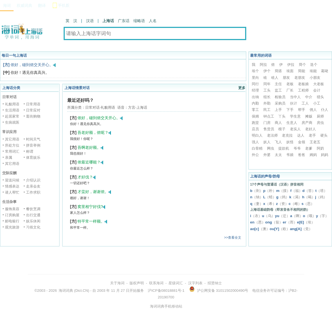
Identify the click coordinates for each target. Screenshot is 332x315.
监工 (278, 90)
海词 (7, 5)
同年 (267, 84)
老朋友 (299, 78)
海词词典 (66, 290)
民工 (267, 110)
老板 (290, 84)
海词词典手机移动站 (166, 306)
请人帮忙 (12, 192)
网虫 (270, 148)
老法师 (272, 135)
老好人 (310, 129)
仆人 (324, 110)
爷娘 (290, 155)
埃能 (313, 71)
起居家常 (12, 116)
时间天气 (33, 139)
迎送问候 (12, 180)
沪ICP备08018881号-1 (166, 290)
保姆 (255, 116)
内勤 (255, 103)
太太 (278, 155)
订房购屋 (12, 215)
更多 (241, 88)
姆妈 (313, 155)
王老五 (315, 142)
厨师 (320, 116)
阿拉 (263, 65)
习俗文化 (33, 227)
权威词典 (24, 5)
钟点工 (268, 116)
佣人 (313, 110)
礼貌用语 (12, 104)
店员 (255, 129)
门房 (267, 123)
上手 (278, 110)
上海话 (108, 21)
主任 (278, 84)
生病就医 (12, 122)
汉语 (90, 21)
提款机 (283, 148)
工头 (267, 90)
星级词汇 (175, 283)
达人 (300, 135)
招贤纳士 (215, 283)
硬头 (324, 135)
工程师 (303, 90)
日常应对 (33, 110)
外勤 (267, 103)
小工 (316, 103)
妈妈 (324, 155)
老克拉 (287, 135)
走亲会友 (33, 186)
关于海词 (117, 283)
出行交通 (33, 215)
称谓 (29, 151)
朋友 (286, 78)
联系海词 (156, 283)
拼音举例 (33, 145)
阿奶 (320, 148)
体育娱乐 (33, 157)
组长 (267, 97)
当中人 (295, 97)
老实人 (295, 129)
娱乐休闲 (33, 221)
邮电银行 (12, 221)
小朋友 (315, 78)
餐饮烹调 (33, 209)
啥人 (274, 78)
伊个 (267, 71)
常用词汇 (12, 151)
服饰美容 (12, 209)
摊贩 (308, 116)
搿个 (302, 65)
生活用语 (12, 110)
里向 (255, 78)
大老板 (318, 84)
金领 (301, 142)
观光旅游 (12, 227)
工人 (305, 103)
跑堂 (255, 123)
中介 (308, 97)
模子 (282, 129)
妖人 (267, 142)
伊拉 (290, 65)
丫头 (282, 116)
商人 (278, 123)
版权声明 (136, 283)
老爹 (308, 148)
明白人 (257, 135)
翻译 (42, 5)
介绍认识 (33, 180)
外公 (255, 155)
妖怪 (290, 142)
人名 (153, 21)
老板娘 (303, 84)
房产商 (307, 123)
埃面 (290, 71)
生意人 (291, 123)
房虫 (320, 123)
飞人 (278, 142)
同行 (255, 84)
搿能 (301, 71)
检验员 (280, 97)
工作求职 (33, 192)
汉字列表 (195, 283)
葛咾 (324, 71)
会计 (316, 90)
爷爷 (297, 148)
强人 (255, 142)
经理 (255, 90)
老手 (312, 135)
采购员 (280, 103)
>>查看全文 (232, 237)
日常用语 (33, 104)
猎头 (320, 97)
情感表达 (12, 186)
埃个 (255, 71)
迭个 (313, 65)
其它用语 (12, 139)
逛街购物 (33, 116)
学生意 (295, 116)
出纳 (255, 97)
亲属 (8, 157)
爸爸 (301, 155)
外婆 (267, 155)
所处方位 (12, 145)
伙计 (293, 103)
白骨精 (257, 148)
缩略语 (139, 21)
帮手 (301, 110)
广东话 (123, 21)
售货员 (268, 129)
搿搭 (278, 71)
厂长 (290, 90)
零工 (255, 110)
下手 (290, 110)
